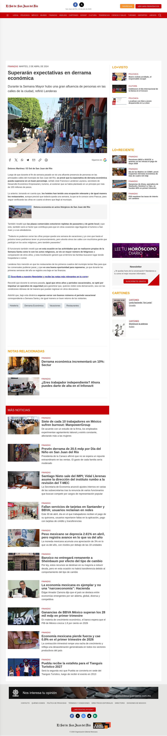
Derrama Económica (33, 306)
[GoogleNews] (83, 716)
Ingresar (127, 6)
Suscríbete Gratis (136, 281)
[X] (81, 4)
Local (16, 15)
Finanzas (53, 15)
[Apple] (89, 716)
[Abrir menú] (7, 15)
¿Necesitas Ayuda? (83, 709)
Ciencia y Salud (119, 15)
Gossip (83, 15)
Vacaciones (55, 306)
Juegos (152, 15)
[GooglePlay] (96, 716)
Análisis (63, 15)
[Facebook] (75, 4)
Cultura (93, 15)
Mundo (43, 15)
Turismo (132, 15)
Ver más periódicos (148, 6)
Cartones (73, 15)
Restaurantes (72, 306)
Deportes (142, 15)
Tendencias (104, 15)
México (35, 15)
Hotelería (14, 306)
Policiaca (25, 15)
